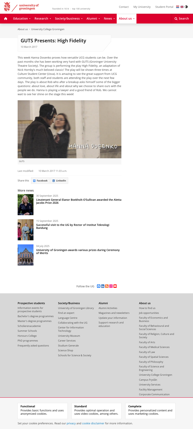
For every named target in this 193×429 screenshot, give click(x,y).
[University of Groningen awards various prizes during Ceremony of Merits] (25, 255)
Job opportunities (149, 313)
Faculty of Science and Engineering (151, 368)
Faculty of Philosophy (151, 362)
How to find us (147, 308)
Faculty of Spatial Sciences (154, 357)
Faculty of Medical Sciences (154, 347)
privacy (71, 423)
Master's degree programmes (35, 321)
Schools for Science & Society (74, 355)
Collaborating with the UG (72, 322)
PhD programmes (28, 340)
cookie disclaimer (93, 423)
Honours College (27, 336)
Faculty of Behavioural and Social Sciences (154, 327)
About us (23, 29)
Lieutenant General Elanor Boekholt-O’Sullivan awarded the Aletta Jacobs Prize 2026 (78, 201)
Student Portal (164, 7)
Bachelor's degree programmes (36, 316)
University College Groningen (47, 29)
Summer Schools (27, 331)
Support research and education (111, 324)
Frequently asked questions (33, 345)
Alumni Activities (108, 308)
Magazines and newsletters (114, 313)
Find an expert (66, 313)
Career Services (67, 340)
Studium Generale (68, 345)
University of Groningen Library (76, 308)
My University (142, 7)
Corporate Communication (154, 394)
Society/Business (69, 303)
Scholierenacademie (29, 326)
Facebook (40, 180)
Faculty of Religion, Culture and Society (156, 335)
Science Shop (65, 350)
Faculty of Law (147, 352)
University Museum (69, 336)
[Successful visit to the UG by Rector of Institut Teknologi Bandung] (25, 229)
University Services (149, 384)
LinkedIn (60, 180)
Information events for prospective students (30, 309)
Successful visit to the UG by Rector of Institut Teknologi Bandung (72, 226)
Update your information (113, 318)
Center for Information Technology (71, 329)
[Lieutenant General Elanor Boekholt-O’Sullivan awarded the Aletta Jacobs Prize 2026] (25, 204)
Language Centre (67, 318)
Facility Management (150, 389)
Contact (124, 7)
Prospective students (31, 303)
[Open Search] (182, 18)
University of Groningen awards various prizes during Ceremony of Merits (78, 251)
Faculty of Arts (147, 342)
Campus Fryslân (148, 380)
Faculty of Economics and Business (153, 319)
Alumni (103, 303)
